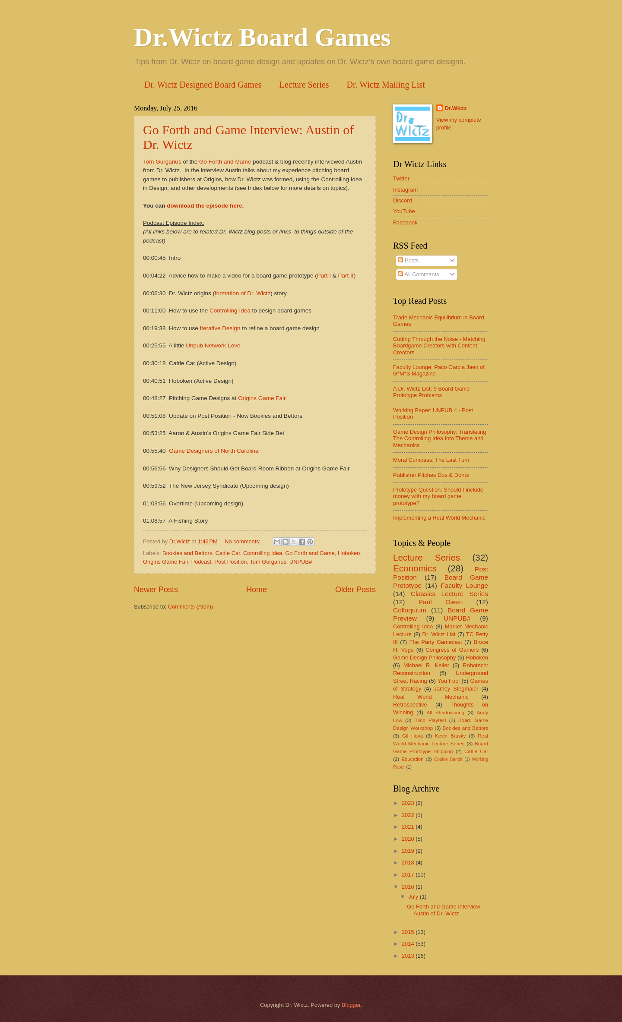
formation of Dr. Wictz (242, 293)
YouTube (404, 211)
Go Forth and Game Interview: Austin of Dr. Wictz (444, 909)
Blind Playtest (430, 720)
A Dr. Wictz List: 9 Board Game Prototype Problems (431, 391)
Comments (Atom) (190, 606)
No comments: (243, 541)
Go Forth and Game (224, 161)
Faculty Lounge (464, 585)
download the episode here (204, 205)
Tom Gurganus (162, 161)
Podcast (201, 561)
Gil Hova (412, 735)
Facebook (405, 222)
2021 (409, 826)
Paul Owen (441, 602)
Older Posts (355, 589)
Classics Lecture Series (449, 593)
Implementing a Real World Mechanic (439, 517)
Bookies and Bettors (187, 553)
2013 (409, 956)
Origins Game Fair (262, 398)
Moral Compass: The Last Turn (431, 460)
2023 (409, 803)
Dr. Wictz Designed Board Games (203, 84)
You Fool (449, 681)
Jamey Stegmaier (456, 688)
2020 (409, 839)
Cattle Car (228, 553)
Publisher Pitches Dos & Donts (431, 475)
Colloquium (409, 610)
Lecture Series (304, 84)
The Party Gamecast (435, 642)
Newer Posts (156, 589)
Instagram (405, 189)
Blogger (351, 1005)
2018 (409, 862)
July (413, 896)
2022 (409, 815)
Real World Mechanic (431, 697)
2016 (409, 886)
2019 (409, 851)
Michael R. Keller (426, 665)
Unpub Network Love (213, 345)
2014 (409, 943)
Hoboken (349, 553)
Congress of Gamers (452, 650)
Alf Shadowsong (445, 712)
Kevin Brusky (450, 735)
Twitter (401, 178)
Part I (324, 275)
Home (256, 589)
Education (412, 759)
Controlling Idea (230, 310)
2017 (409, 874)
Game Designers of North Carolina (213, 451)
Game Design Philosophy (424, 657)
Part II (346, 275)
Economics (415, 568)
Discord (402, 200)
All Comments (418, 274)
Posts (408, 260)
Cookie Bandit (448, 759)
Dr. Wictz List (439, 634)
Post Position (230, 561)
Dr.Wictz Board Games (262, 37)
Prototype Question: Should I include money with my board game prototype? (438, 496)
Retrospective (410, 704)
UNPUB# (300, 561)
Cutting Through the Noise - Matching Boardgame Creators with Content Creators (439, 346)
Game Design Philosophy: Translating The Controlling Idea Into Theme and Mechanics (439, 438)
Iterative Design (220, 328)
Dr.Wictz (456, 108)
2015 (409, 932)
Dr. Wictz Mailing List (386, 84)
